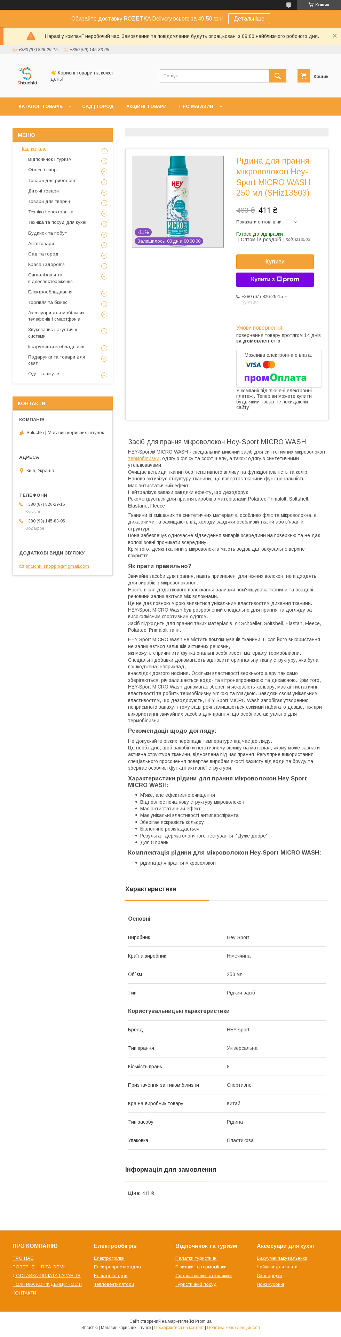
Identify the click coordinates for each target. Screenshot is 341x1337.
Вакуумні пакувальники (282, 1258)
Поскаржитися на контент (179, 1327)
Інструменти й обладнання (57, 346)
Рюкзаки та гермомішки (201, 1266)
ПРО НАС (23, 1258)
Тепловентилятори (114, 1284)
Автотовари (41, 243)
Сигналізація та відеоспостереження (50, 278)
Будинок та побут (47, 233)
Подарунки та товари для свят (56, 360)
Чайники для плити (277, 1266)
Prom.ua (203, 1321)
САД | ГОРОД (98, 106)
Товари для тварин (49, 201)
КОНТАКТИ (24, 1293)
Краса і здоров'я (46, 264)
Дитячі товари (43, 191)
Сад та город (43, 254)
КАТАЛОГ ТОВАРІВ (41, 106)
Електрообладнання (50, 291)
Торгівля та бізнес (48, 302)
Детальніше (249, 19)
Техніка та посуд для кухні (57, 222)
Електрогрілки (109, 1258)
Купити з (275, 279)
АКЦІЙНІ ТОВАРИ (146, 106)
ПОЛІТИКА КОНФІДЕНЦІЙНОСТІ (47, 1284)
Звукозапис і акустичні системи (52, 332)
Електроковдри (110, 1275)
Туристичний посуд (196, 1284)
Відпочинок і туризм (50, 159)
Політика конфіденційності (233, 1327)
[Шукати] (277, 75)
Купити (275, 262)
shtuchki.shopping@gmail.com (57, 566)
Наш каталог (33, 149)
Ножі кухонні (270, 1284)
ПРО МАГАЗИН (196, 106)
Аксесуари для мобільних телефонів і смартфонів (56, 316)
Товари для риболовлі (53, 180)
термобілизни (143, 458)
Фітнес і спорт (43, 169)
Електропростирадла (117, 1266)
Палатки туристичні (196, 1258)
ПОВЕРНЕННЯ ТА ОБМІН (40, 1266)
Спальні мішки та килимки (203, 1275)
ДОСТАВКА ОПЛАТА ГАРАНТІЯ (46, 1275)
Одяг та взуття (44, 373)
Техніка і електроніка (50, 211)
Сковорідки (269, 1275)
